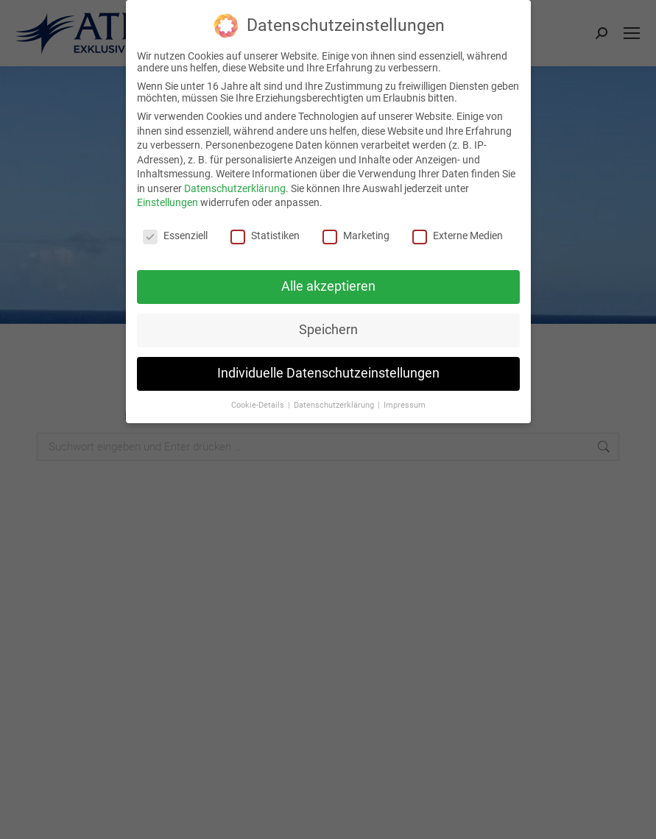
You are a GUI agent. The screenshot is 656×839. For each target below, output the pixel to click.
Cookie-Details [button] (258, 405)
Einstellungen (167, 202)
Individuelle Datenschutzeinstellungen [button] (328, 373)
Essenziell (175, 235)
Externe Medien (457, 235)
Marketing (355, 235)
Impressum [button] (405, 405)
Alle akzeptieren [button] (328, 286)
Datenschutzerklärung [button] (335, 405)
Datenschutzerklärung (235, 188)
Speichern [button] (328, 329)
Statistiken (265, 235)
